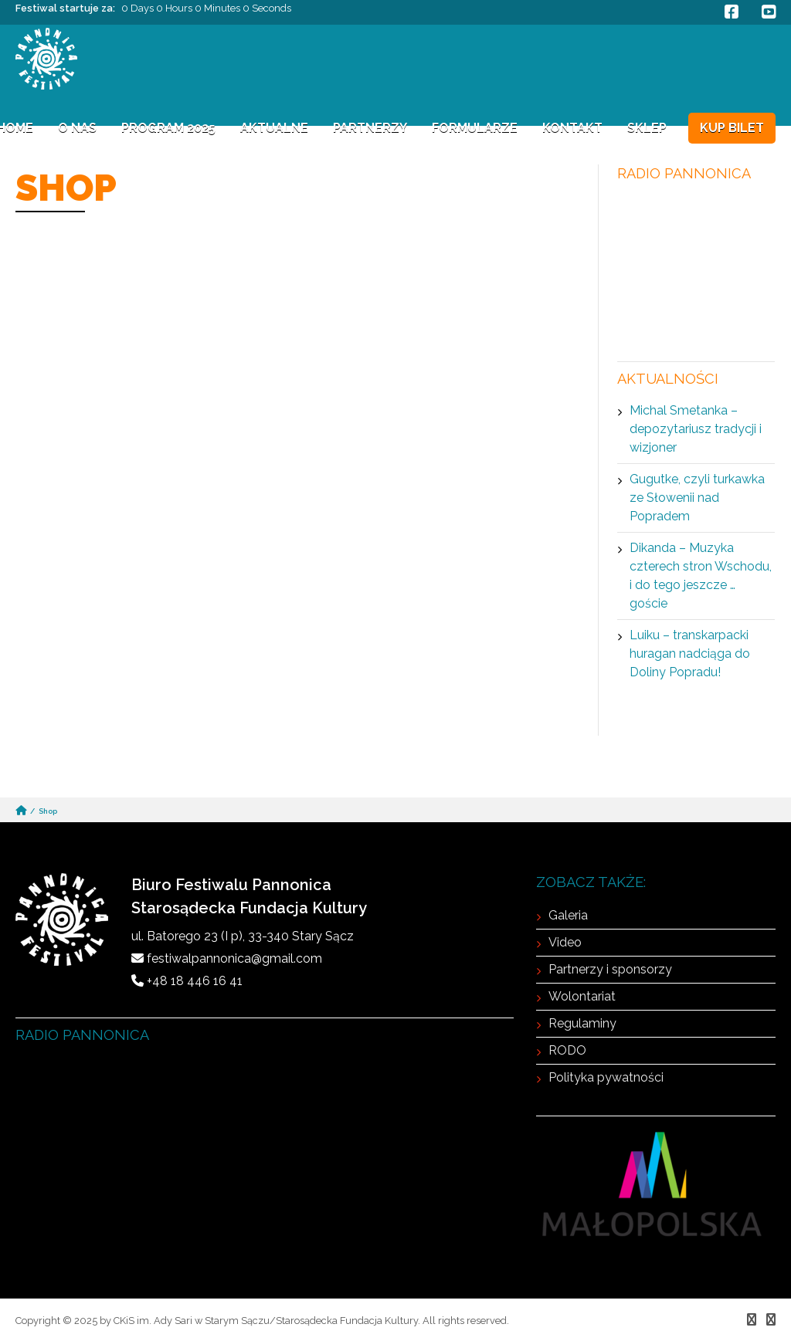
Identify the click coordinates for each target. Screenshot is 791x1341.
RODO (567, 1050)
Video (565, 942)
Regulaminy (582, 1023)
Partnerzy (370, 127)
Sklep (647, 127)
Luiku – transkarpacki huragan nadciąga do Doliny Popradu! (690, 653)
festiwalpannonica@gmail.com (234, 958)
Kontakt (572, 127)
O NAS (77, 127)
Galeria (568, 915)
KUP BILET (732, 127)
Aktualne (274, 127)
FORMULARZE (475, 127)
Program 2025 (168, 127)
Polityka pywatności (606, 1077)
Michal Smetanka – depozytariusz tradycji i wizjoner (696, 429)
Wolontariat (582, 996)
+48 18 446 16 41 (195, 981)
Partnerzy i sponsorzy (610, 969)
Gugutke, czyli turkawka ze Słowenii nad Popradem (697, 497)
